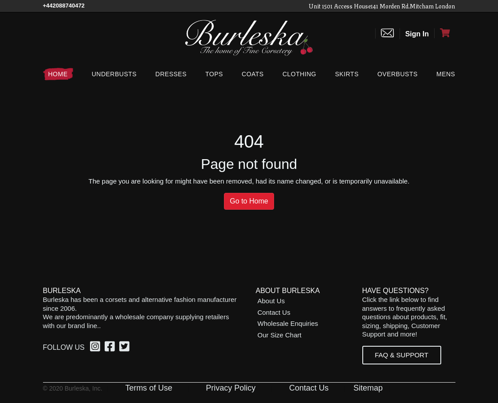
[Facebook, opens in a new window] (111, 348)
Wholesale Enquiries (288, 323)
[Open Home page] (248, 37)
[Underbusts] (114, 74)
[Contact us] (387, 33)
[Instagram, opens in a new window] (96, 348)
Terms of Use (148, 387)
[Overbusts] (397, 74)
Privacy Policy (230, 387)
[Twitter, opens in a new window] (125, 348)
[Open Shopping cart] (444, 33)
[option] (96, 347)
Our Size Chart (280, 335)
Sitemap (368, 387)
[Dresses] (171, 74)
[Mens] (444, 74)
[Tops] (214, 74)
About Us (271, 301)
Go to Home (249, 201)
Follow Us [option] (64, 347)
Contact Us (274, 312)
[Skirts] (346, 74)
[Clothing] (299, 74)
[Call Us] (64, 5)
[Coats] (252, 74)
